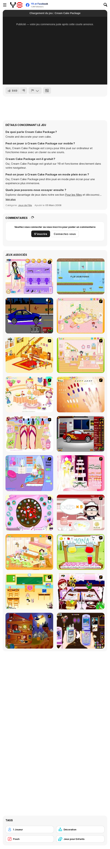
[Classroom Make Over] (29, 591)
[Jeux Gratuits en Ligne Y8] (16, 5)
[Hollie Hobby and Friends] (81, 552)
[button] (10, 199)
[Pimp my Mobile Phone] (81, 631)
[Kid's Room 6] (81, 355)
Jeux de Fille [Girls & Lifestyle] (25, 205)
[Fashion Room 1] (29, 276)
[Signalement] (35, 90)
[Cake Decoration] (29, 512)
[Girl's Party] (29, 394)
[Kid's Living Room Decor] (29, 355)
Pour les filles (73, 194)
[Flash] (29, 839)
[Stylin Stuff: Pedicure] (29, 434)
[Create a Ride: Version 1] (29, 316)
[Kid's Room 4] (81, 316)
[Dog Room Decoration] (29, 552)
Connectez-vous (65, 233)
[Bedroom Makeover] (29, 473)
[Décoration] (80, 829)
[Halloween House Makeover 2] (29, 631)
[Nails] (81, 394)
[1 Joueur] (29, 829)
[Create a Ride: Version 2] (81, 434)
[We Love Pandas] (81, 276)
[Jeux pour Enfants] (80, 839)
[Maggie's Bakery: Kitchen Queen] (81, 512)
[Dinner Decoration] (81, 591)
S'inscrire (40, 233)
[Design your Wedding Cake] (81, 473)
